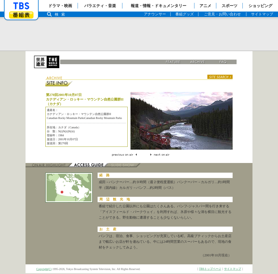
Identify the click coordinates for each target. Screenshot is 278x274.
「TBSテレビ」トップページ (21, 6)
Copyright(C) (44, 269)
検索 (61, 14)
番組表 (21, 14)
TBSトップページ (210, 268)
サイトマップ (232, 268)
